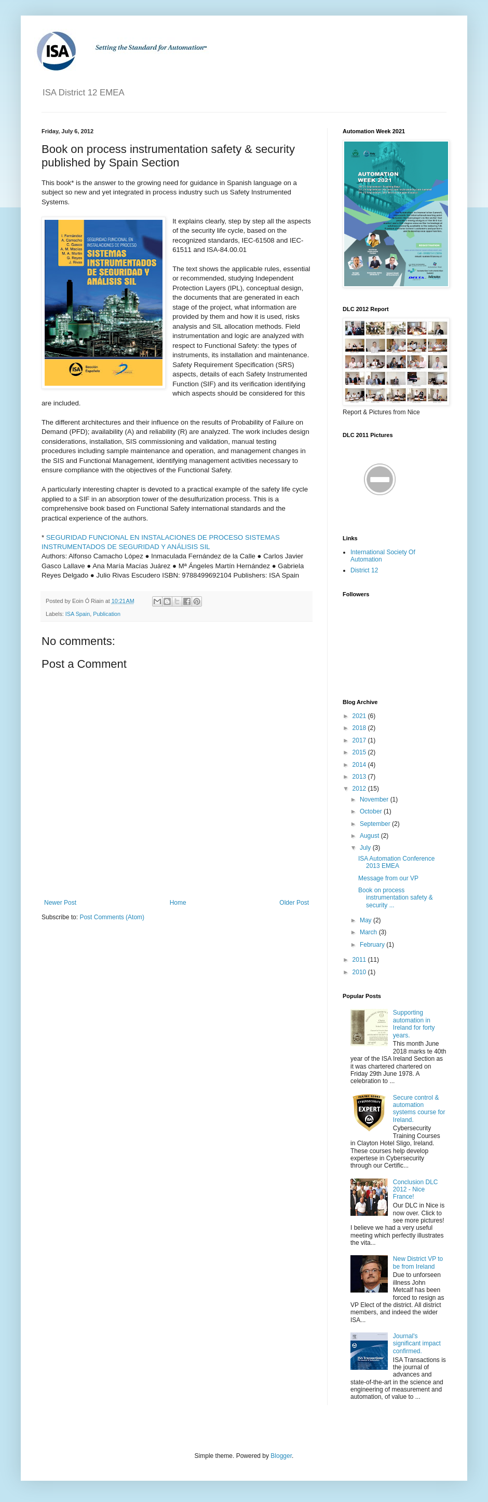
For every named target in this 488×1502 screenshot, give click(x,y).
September (376, 823)
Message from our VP (388, 878)
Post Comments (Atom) (111, 917)
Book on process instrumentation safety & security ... (395, 898)
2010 (360, 972)
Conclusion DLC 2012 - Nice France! (415, 1189)
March (369, 932)
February (373, 944)
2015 (360, 752)
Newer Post (60, 902)
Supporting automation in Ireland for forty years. (414, 1023)
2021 (360, 716)
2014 (360, 764)
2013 (360, 776)
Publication (106, 614)
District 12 (364, 570)
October (372, 811)
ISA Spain (77, 614)
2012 (360, 788)
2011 (360, 959)
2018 (360, 728)
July (366, 847)
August (370, 835)
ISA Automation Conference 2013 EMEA (396, 862)
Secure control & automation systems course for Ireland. (419, 1109)
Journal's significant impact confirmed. (417, 1343)
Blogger (281, 1455)
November (375, 799)
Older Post (294, 902)
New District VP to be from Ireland (418, 1262)
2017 (360, 740)
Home (178, 902)
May (366, 920)
